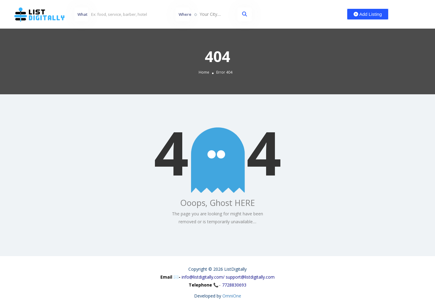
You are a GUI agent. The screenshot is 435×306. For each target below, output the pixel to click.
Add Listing (368, 14)
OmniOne (231, 296)
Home (204, 72)
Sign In (413, 14)
